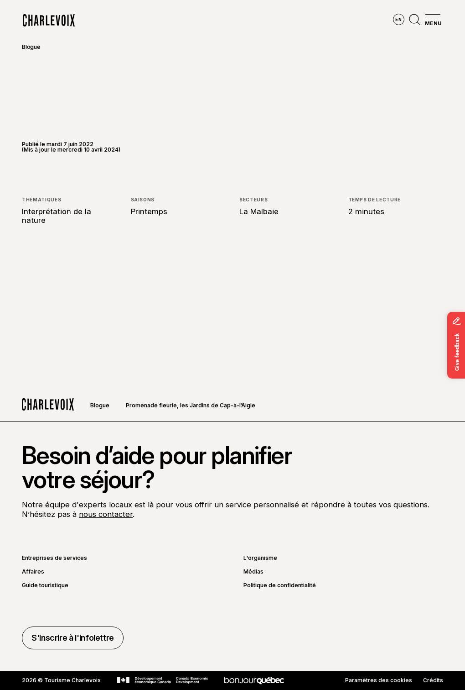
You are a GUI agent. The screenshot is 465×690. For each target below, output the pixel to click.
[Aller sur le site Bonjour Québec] (254, 681)
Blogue (31, 47)
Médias (253, 571)
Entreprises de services (54, 558)
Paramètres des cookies (378, 680)
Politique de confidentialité (279, 585)
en (398, 19)
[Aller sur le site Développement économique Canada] (162, 680)
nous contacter (106, 514)
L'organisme (260, 558)
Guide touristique (45, 585)
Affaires (33, 571)
